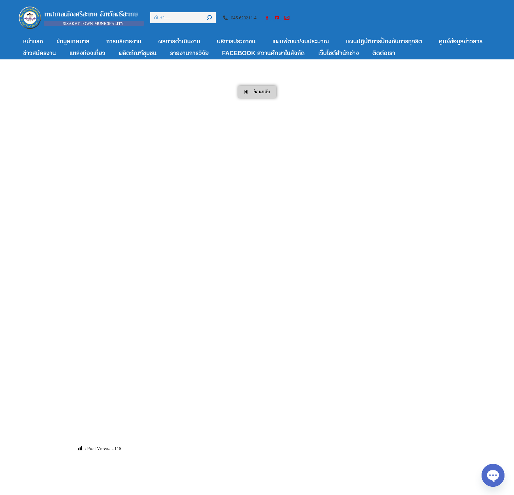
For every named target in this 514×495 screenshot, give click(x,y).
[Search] (183, 17)
